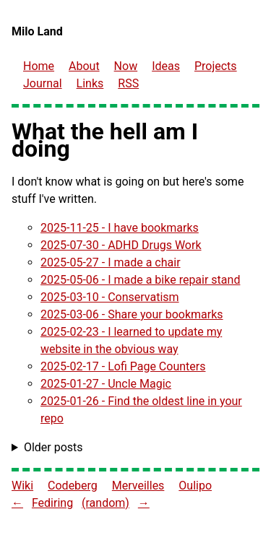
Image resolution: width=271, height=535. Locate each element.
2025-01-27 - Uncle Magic (105, 384)
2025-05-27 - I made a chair (110, 262)
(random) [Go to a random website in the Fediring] (105, 503)
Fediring (52, 503)
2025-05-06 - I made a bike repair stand (140, 280)
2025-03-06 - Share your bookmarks (131, 314)
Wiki (22, 485)
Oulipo (195, 485)
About (84, 66)
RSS (128, 83)
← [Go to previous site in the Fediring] (17, 503)
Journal (42, 83)
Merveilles (138, 485)
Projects (215, 66)
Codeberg (73, 485)
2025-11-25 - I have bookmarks (119, 228)
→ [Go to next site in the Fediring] (144, 503)
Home (38, 66)
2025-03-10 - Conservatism (109, 297)
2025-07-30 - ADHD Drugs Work (121, 245)
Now (126, 66)
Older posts (53, 447)
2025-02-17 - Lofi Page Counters (122, 366)
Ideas (166, 66)
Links (90, 83)
